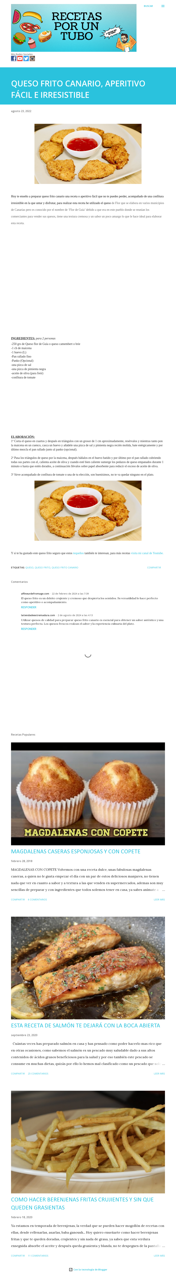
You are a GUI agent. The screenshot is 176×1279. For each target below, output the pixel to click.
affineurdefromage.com (35, 593)
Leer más (159, 899)
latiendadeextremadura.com (38, 615)
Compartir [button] (154, 567)
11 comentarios (38, 1255)
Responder (28, 607)
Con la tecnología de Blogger (88, 1269)
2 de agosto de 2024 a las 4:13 (75, 615)
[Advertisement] (88, 253)
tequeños (78, 553)
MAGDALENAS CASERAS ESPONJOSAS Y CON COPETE (76, 852)
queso (29, 567)
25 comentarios (38, 1073)
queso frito (42, 567)
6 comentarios (37, 899)
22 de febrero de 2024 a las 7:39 (70, 593)
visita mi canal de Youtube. (147, 553)
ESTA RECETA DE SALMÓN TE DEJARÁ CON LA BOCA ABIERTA (85, 1026)
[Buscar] (148, 6)
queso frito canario (65, 567)
